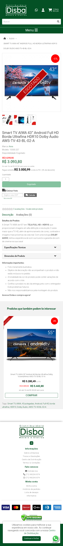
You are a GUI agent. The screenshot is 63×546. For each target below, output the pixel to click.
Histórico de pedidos (31, 489)
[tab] (31, 247)
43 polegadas (28, 404)
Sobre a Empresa (31, 453)
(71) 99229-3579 (31, 474)
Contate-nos (31, 471)
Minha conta (31, 486)
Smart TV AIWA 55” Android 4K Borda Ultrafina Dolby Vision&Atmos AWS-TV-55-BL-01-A (31, 375)
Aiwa (11, 146)
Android (38, 404)
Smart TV (11, 404)
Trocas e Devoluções (31, 456)
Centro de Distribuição (31, 459)
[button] (56, 247)
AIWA (18, 404)
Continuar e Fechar (31, 538)
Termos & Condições (31, 463)
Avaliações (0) (24, 214)
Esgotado (31, 184)
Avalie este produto (34, 209)
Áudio (11, 39)
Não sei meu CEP (8, 198)
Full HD (46, 404)
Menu (31, 30)
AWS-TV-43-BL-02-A (37, 407)
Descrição (7, 214)
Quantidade (6, 175)
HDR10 (13, 407)
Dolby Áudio (22, 407)
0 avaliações (19, 209)
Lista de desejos (32, 492)
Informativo (31, 496)
